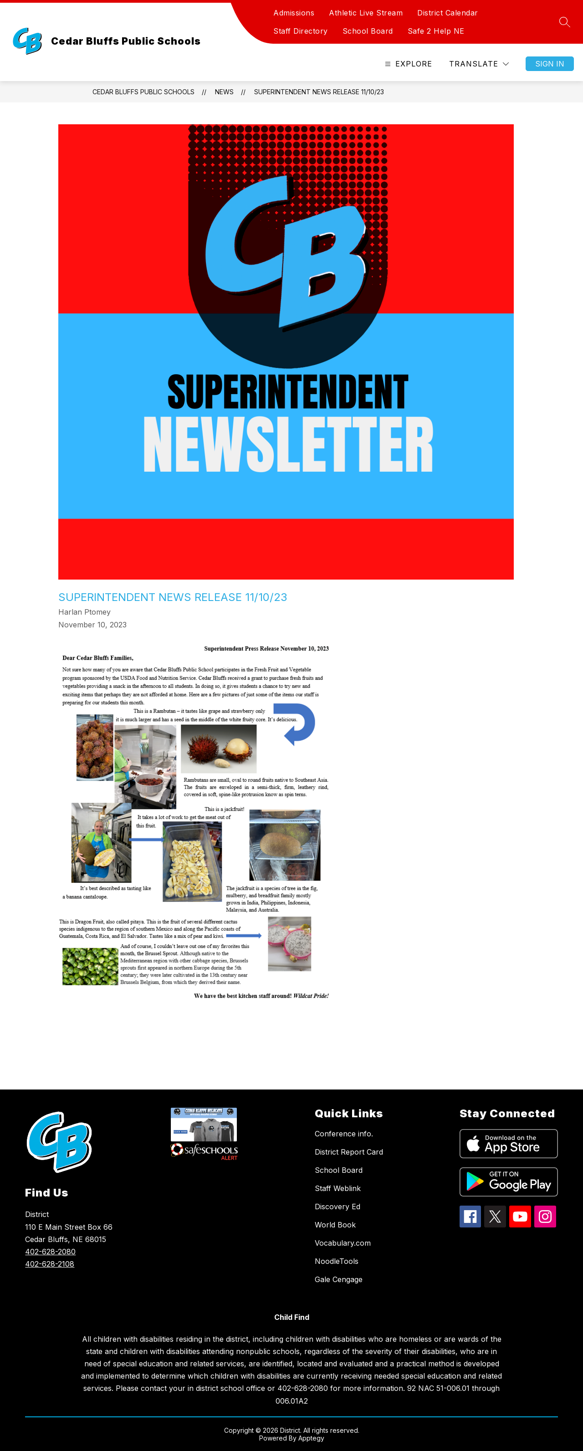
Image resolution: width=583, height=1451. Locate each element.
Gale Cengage (339, 1279)
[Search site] (564, 21)
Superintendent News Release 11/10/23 (319, 92)
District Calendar (447, 12)
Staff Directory (300, 31)
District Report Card (349, 1151)
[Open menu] (407, 64)
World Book (335, 1224)
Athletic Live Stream (366, 12)
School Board (368, 31)
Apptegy (311, 1438)
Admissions (293, 12)
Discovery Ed (337, 1206)
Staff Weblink (338, 1188)
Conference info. (344, 1133)
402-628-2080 (50, 1251)
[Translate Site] (479, 64)
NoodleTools (336, 1261)
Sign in (549, 63)
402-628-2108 (49, 1263)
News (224, 92)
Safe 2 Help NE (436, 31)
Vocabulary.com (343, 1242)
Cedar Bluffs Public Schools (143, 92)
